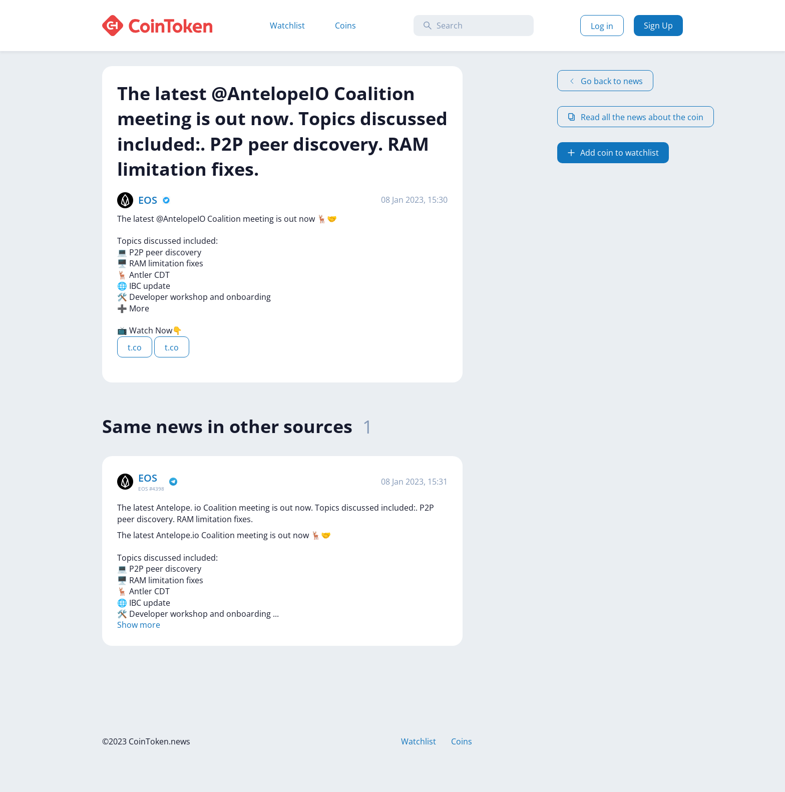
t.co (135, 347)
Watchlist (287, 25)
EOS (147, 200)
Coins (345, 25)
